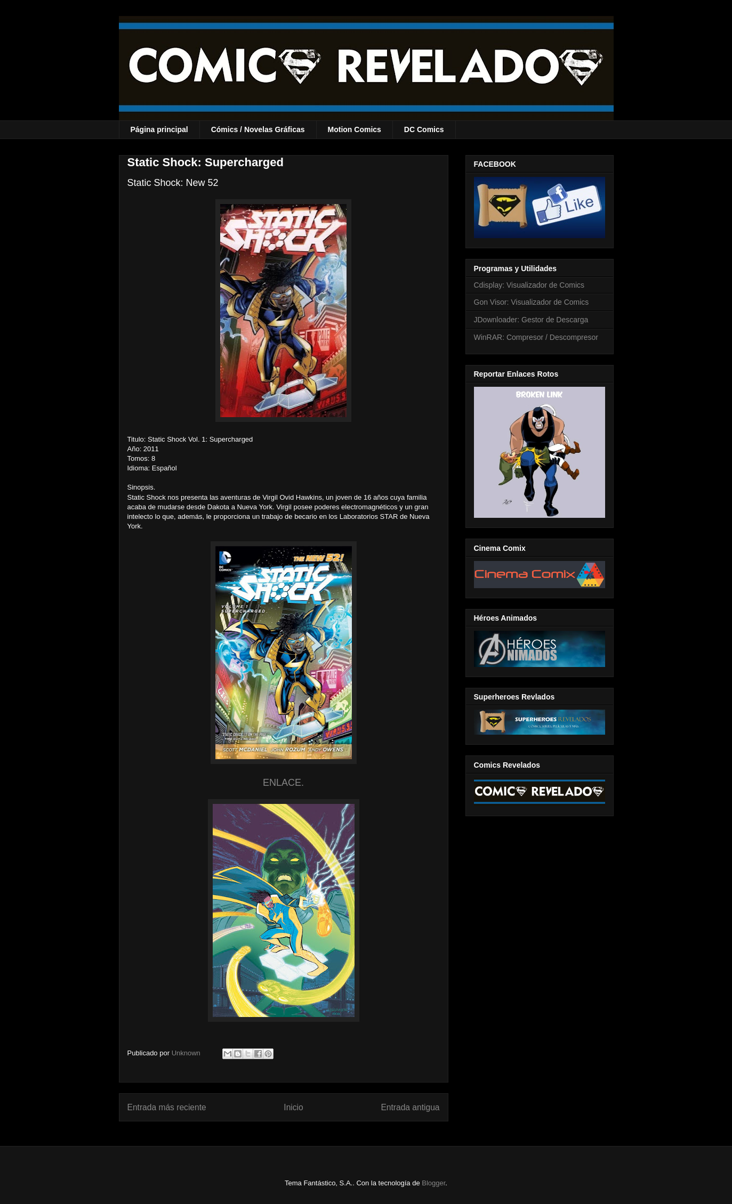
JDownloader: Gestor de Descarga (531, 319)
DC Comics (424, 129)
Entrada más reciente (166, 1107)
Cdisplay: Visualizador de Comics (529, 285)
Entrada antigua (410, 1107)
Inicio (293, 1107)
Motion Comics (354, 129)
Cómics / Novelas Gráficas (258, 129)
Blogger (433, 1183)
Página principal (159, 129)
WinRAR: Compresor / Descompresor (536, 337)
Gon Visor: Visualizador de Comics (531, 302)
